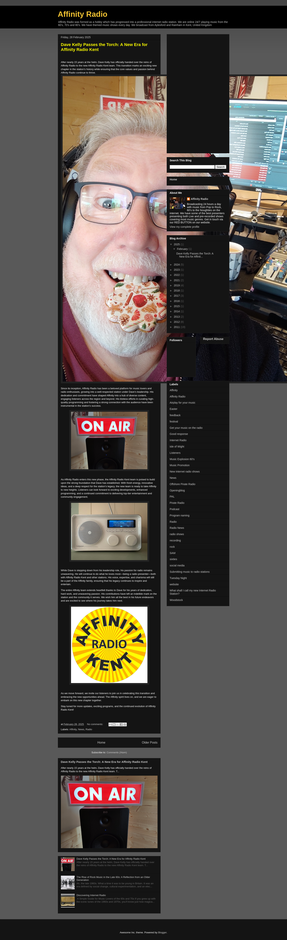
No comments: (95, 724)
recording (175, 540)
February (182, 248)
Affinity (73, 729)
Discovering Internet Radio (91, 895)
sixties (173, 559)
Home (101, 742)
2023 (177, 269)
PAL (172, 496)
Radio (89, 729)
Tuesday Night (178, 578)
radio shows (177, 534)
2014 (177, 311)
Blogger (162, 932)
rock (172, 546)
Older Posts (149, 742)
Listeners (175, 452)
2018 (177, 290)
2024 (177, 264)
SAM (172, 553)
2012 (177, 321)
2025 (177, 244)
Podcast (174, 509)
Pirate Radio (177, 502)
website (174, 584)
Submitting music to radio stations (190, 571)
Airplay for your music (183, 402)
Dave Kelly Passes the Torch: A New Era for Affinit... (194, 255)
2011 (177, 327)
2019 (177, 285)
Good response (179, 433)
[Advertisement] (198, 93)
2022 (177, 274)
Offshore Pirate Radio (182, 484)
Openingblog (177, 490)
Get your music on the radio (186, 427)
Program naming (180, 515)
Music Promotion (180, 465)
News (81, 729)
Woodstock (176, 600)
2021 (177, 280)
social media (177, 565)
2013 (177, 316)
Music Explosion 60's (182, 459)
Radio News (177, 527)
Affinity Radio (199, 198)
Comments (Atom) (117, 752)
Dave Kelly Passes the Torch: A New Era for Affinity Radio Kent (104, 761)
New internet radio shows (185, 471)
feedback (175, 415)
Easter (173, 408)
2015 (177, 306)
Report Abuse (213, 339)
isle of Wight (177, 446)
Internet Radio (178, 440)
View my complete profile (184, 226)
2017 (177, 295)
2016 (177, 301)
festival (174, 421)
